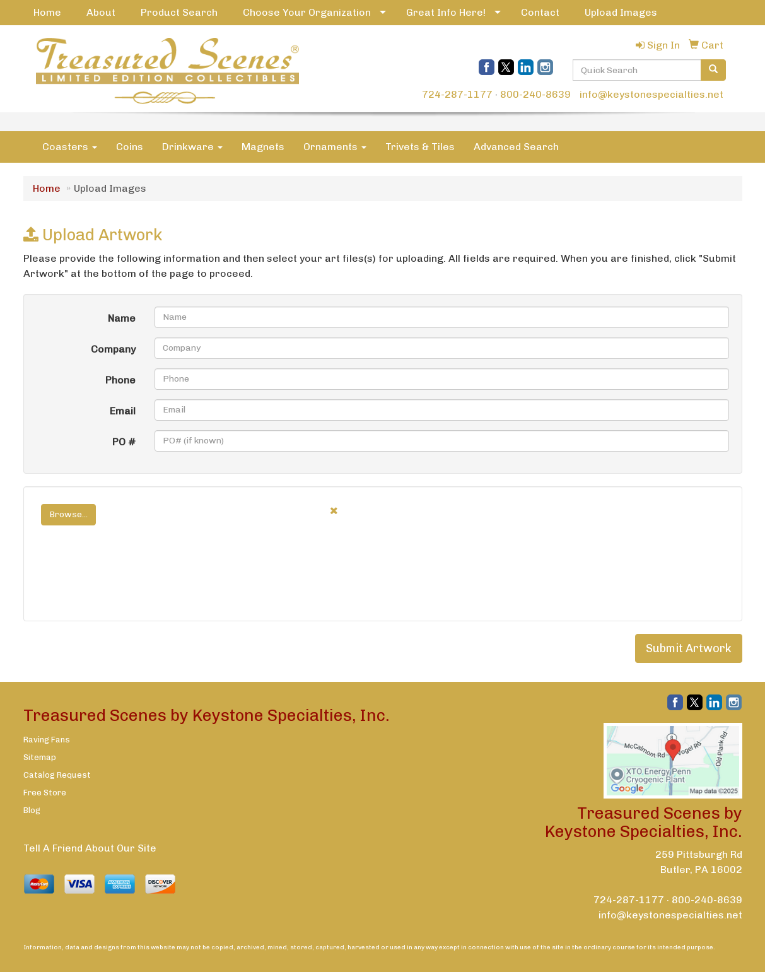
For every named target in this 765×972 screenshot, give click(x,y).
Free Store (44, 792)
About (100, 12)
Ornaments (334, 147)
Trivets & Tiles (420, 147)
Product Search (179, 12)
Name (122, 318)
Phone (120, 380)
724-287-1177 (457, 94)
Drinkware (192, 147)
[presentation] (132, 584)
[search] (713, 70)
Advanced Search (516, 147)
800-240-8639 (535, 94)
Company (113, 349)
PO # (124, 442)
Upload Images (621, 12)
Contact (540, 12)
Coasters (69, 147)
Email (123, 411)
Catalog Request (57, 775)
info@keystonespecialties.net (651, 94)
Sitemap (39, 757)
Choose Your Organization (307, 12)
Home (47, 12)
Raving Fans (46, 739)
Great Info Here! (446, 12)
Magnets (263, 147)
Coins (129, 147)
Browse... (68, 514)
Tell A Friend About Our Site (89, 848)
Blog (31, 810)
